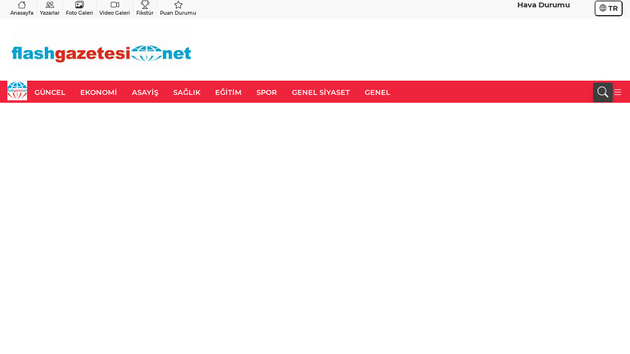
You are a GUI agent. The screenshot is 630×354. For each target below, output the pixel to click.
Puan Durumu (178, 8)
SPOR (266, 92)
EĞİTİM (228, 92)
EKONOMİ (98, 92)
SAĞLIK (186, 92)
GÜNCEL (49, 92)
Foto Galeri (79, 8)
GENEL (377, 92)
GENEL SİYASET (321, 92)
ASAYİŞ (145, 92)
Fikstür (145, 8)
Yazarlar (50, 8)
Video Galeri (114, 8)
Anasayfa (21, 8)
